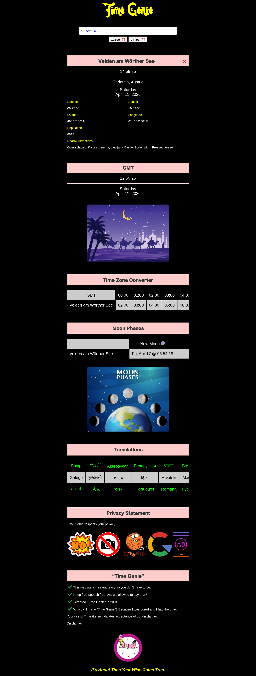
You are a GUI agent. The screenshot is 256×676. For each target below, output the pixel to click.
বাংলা (169, 465)
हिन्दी (145, 478)
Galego (76, 477)
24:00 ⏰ (138, 40)
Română (169, 489)
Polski (117, 489)
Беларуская (145, 465)
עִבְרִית (117, 477)
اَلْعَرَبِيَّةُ (95, 465)
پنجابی (94, 489)
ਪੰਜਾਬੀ (76, 489)
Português (145, 489)
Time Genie (128, 10)
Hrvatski (168, 477)
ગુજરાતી (95, 477)
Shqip (76, 465)
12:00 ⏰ (118, 40)
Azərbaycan (118, 466)
